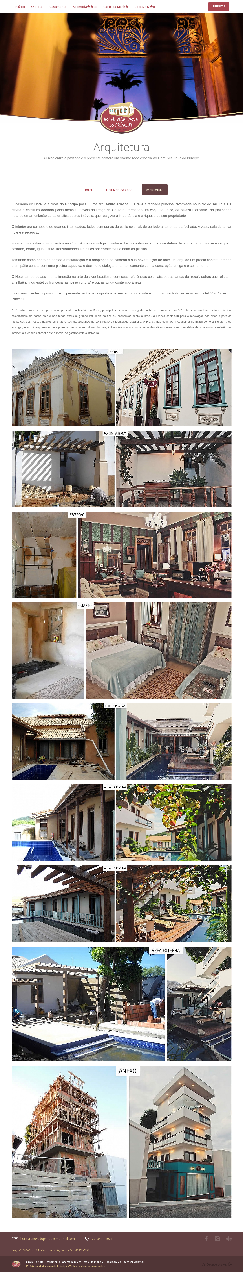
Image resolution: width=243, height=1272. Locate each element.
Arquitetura (154, 189)
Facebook (206, 1238)
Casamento (58, 6)
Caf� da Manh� (115, 6)
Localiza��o (145, 6)
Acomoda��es (85, 6)
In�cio (20, 6)
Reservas (219, 6)
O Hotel (37, 6)
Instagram (217, 1238)
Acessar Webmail (134, 1262)
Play (229, 1238)
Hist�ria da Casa (119, 189)
